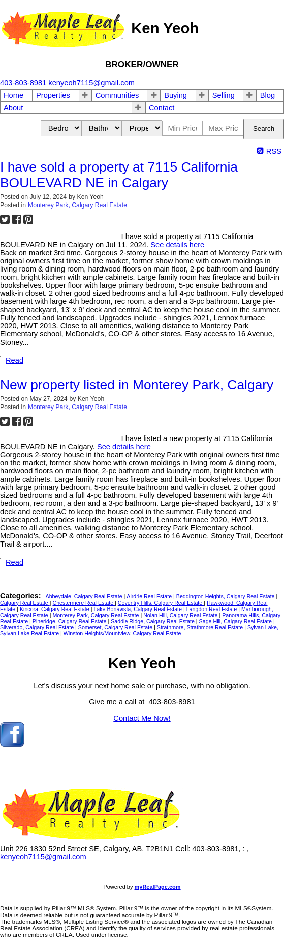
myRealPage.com (158, 887)
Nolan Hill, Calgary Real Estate (181, 615)
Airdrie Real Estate (150, 596)
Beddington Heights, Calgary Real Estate (226, 596)
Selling (223, 95)
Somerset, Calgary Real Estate (116, 627)
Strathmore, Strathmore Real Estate (200, 627)
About (13, 108)
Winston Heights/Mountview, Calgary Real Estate (122, 633)
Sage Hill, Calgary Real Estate (236, 621)
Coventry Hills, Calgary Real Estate (161, 603)
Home (13, 95)
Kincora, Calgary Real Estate (55, 609)
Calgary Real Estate (25, 603)
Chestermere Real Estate (83, 603)
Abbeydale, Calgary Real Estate (85, 596)
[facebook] (12, 744)
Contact (162, 108)
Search (263, 128)
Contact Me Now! (141, 718)
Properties (53, 95)
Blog (267, 95)
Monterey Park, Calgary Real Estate (77, 205)
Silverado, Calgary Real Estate (37, 627)
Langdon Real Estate (212, 609)
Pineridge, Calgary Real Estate (70, 621)
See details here (177, 245)
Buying (175, 95)
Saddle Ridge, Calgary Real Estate (153, 621)
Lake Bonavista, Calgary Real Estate (138, 609)
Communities (117, 95)
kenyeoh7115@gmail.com (43, 857)
